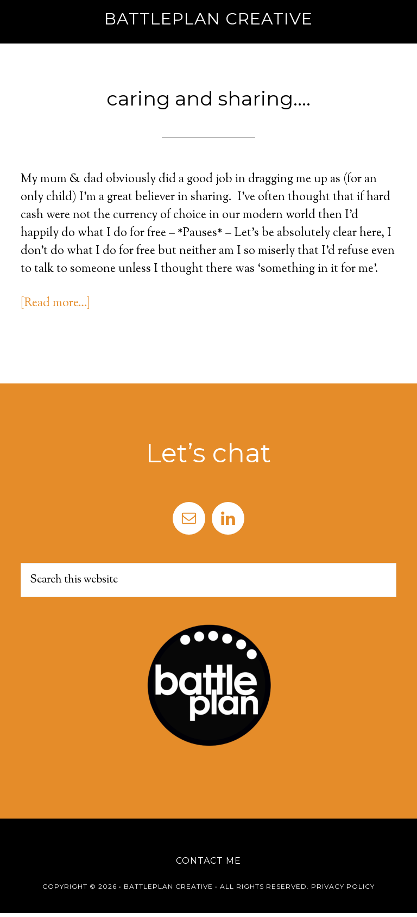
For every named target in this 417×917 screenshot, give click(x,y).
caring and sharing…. (208, 98)
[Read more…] (55, 303)
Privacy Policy (343, 886)
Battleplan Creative (208, 19)
